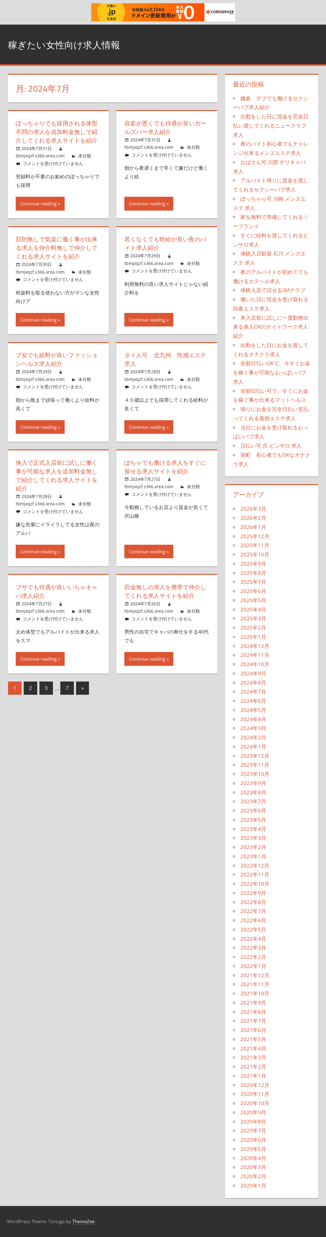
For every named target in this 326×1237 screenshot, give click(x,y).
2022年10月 (254, 883)
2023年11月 (254, 764)
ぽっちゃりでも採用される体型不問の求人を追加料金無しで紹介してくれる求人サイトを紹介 (56, 136)
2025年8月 (253, 572)
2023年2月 (253, 847)
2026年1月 (253, 527)
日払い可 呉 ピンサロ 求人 (271, 445)
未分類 (84, 164)
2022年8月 (253, 902)
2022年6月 (253, 920)
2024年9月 (253, 673)
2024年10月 (254, 664)
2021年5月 (253, 1039)
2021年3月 (253, 1057)
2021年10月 (254, 993)
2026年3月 (253, 508)
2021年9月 (253, 1002)
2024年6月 (253, 700)
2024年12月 (254, 646)
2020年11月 (254, 1093)
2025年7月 (253, 581)
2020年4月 (253, 1158)
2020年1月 (253, 1185)
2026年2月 (253, 517)
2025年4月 (253, 609)
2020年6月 (253, 1139)
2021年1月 (253, 1075)
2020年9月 (253, 1112)
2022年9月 (253, 892)
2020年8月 (253, 1121)
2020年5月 (253, 1148)
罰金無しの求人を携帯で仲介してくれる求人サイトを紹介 (164, 600)
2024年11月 (254, 654)
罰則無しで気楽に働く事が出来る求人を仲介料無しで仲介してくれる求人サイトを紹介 (56, 256)
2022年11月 (254, 874)
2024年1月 (253, 746)
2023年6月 (253, 810)
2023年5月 (253, 819)
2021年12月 (254, 975)
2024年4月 (253, 719)
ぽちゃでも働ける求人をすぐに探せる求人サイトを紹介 (164, 475)
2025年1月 (253, 636)
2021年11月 (254, 984)
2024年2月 (253, 737)
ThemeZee (83, 1221)
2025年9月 (253, 563)
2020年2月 (253, 1176)
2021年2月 (253, 1066)
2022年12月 (254, 865)
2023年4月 (253, 828)
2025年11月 (254, 545)
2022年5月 (253, 929)
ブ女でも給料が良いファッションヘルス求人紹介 (56, 368)
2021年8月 (253, 1011)
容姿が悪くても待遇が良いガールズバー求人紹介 (164, 127)
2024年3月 (253, 728)
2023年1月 (253, 856)
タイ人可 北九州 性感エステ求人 (164, 368)
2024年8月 (253, 682)
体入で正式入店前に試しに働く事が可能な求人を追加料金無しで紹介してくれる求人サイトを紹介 (56, 484)
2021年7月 (253, 1020)
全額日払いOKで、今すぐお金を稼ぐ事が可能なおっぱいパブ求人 (271, 372)
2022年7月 (253, 911)
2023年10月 (254, 773)
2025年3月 (253, 618)
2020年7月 (253, 1130)
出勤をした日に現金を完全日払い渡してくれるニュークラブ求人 (270, 125)
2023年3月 (253, 837)
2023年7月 (253, 801)
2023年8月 (253, 792)
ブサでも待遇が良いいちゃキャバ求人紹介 (56, 600)
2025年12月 (254, 536)
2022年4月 (253, 938)
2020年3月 (253, 1167)
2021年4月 (253, 1048)
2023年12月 (254, 755)
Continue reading (38, 212)
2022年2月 (253, 956)
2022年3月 (253, 947)
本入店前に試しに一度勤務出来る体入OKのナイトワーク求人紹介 (270, 327)
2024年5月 (253, 709)
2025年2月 (253, 627)
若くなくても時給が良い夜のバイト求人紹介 (164, 252)
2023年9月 (253, 783)
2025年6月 (253, 591)
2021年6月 (253, 1029)
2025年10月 (254, 554)
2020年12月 (254, 1085)
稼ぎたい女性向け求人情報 (75, 44)
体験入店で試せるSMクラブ (272, 290)
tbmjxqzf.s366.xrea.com (40, 164)
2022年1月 (253, 966)
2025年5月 (253, 600)
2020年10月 (254, 1103)
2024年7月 (253, 691)
